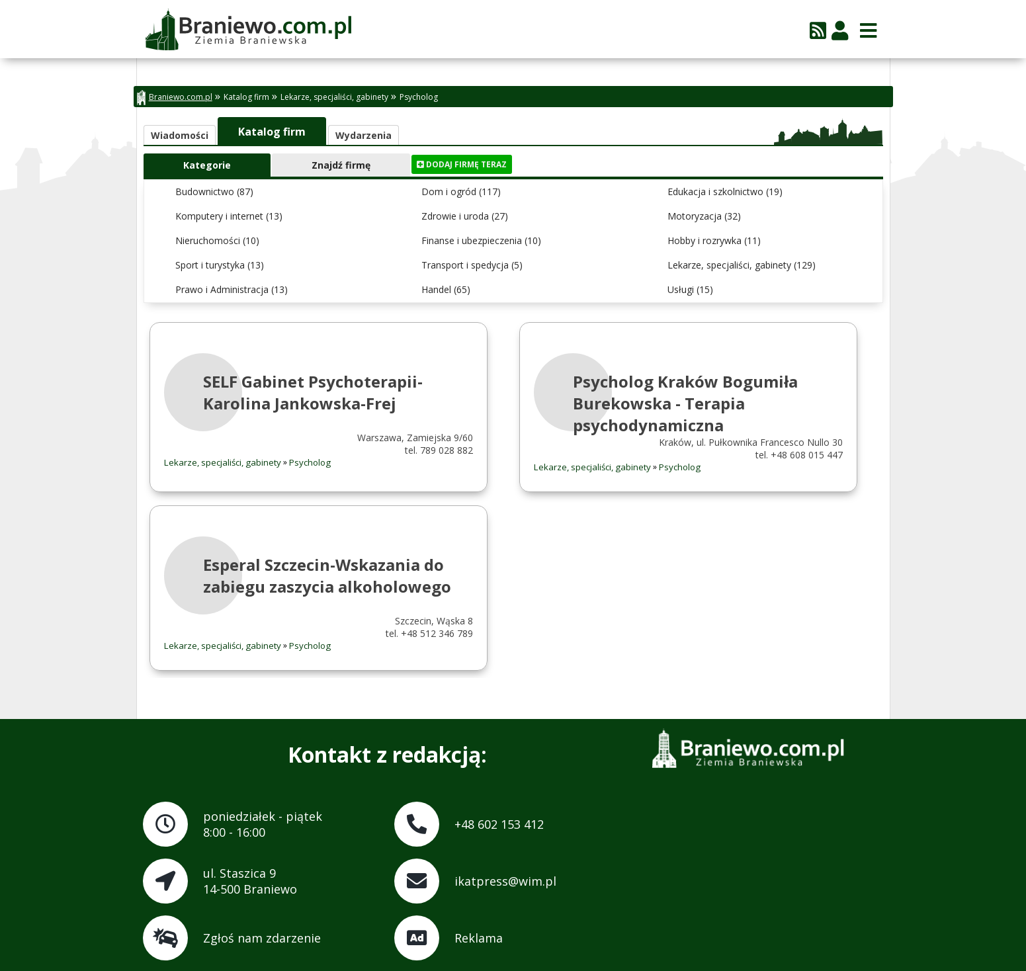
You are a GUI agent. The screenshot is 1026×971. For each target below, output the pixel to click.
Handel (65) (445, 289)
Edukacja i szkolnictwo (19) (725, 191)
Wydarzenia (363, 135)
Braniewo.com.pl (174, 97)
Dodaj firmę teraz (462, 164)
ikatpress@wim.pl (505, 881)
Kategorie (207, 165)
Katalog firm (246, 97)
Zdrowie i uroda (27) (464, 216)
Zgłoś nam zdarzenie (262, 938)
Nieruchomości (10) (217, 240)
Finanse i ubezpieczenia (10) (481, 240)
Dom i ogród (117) (461, 191)
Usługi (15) (690, 289)
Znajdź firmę (341, 165)
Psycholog (419, 97)
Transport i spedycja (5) (472, 265)
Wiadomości (179, 135)
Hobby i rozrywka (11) (714, 240)
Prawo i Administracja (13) (231, 289)
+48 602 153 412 (499, 824)
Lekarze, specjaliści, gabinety (334, 97)
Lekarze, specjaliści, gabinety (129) (741, 265)
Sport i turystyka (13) (219, 265)
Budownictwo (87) (214, 191)
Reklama (478, 938)
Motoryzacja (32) (704, 216)
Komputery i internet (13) (228, 216)
